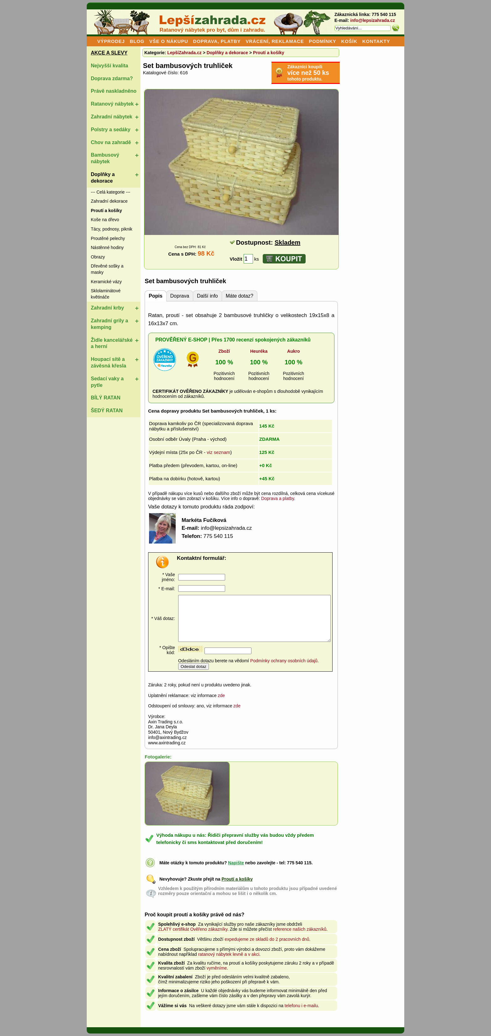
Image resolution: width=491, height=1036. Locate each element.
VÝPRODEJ (111, 41)
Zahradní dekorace (109, 201)
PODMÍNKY (322, 41)
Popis (156, 296)
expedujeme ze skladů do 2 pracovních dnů (267, 939)
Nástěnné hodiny (107, 247)
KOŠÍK (349, 41)
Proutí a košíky (268, 52)
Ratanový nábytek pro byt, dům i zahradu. (212, 30)
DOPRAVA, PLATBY (217, 41)
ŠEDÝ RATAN (107, 410)
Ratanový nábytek (112, 104)
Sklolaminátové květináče (106, 293)
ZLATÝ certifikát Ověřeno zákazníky (192, 929)
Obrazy (98, 256)
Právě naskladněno (114, 91)
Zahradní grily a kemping (109, 324)
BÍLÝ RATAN (106, 397)
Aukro (293, 351)
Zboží (224, 351)
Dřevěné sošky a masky (107, 269)
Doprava (179, 296)
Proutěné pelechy (108, 238)
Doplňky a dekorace (103, 178)
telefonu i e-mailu (301, 1005)
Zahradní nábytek (111, 116)
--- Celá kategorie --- (110, 192)
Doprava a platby (277, 498)
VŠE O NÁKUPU (168, 41)
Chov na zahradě (111, 142)
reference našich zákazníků (299, 929)
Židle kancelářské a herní (111, 343)
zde (221, 695)
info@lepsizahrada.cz (372, 20)
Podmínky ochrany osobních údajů (284, 660)
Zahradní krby (107, 307)
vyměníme (217, 968)
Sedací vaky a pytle (107, 382)
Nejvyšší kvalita (109, 65)
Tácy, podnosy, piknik (111, 229)
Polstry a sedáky (110, 129)
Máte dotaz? (239, 296)
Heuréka (258, 351)
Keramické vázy (106, 281)
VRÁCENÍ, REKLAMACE (275, 41)
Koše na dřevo (105, 219)
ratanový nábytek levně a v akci (228, 954)
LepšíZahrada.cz (184, 52)
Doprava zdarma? (112, 78)
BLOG (137, 41)
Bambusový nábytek (105, 158)
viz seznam (218, 452)
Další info (207, 296)
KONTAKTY (376, 41)
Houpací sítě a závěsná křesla (108, 362)
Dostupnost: (268, 242)
